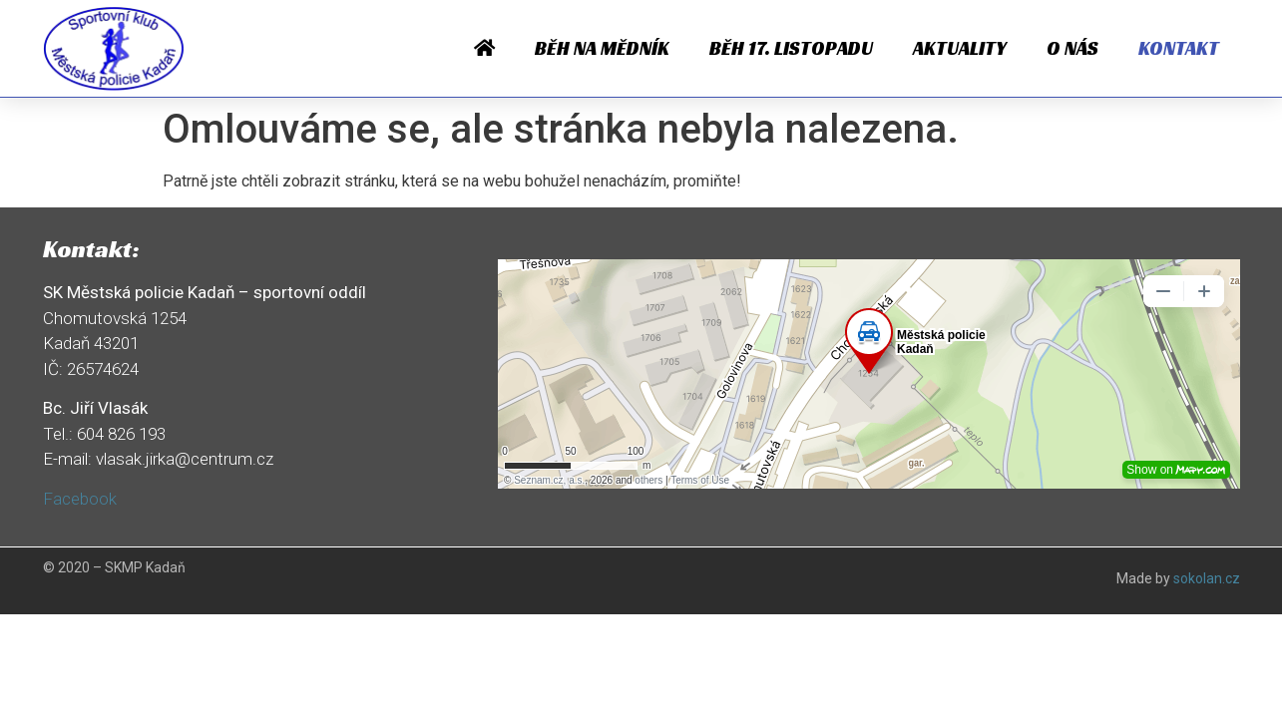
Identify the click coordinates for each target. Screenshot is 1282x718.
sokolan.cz (1206, 578)
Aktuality (960, 48)
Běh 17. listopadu (791, 48)
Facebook (80, 499)
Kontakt (1178, 48)
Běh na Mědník (602, 48)
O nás (1072, 48)
